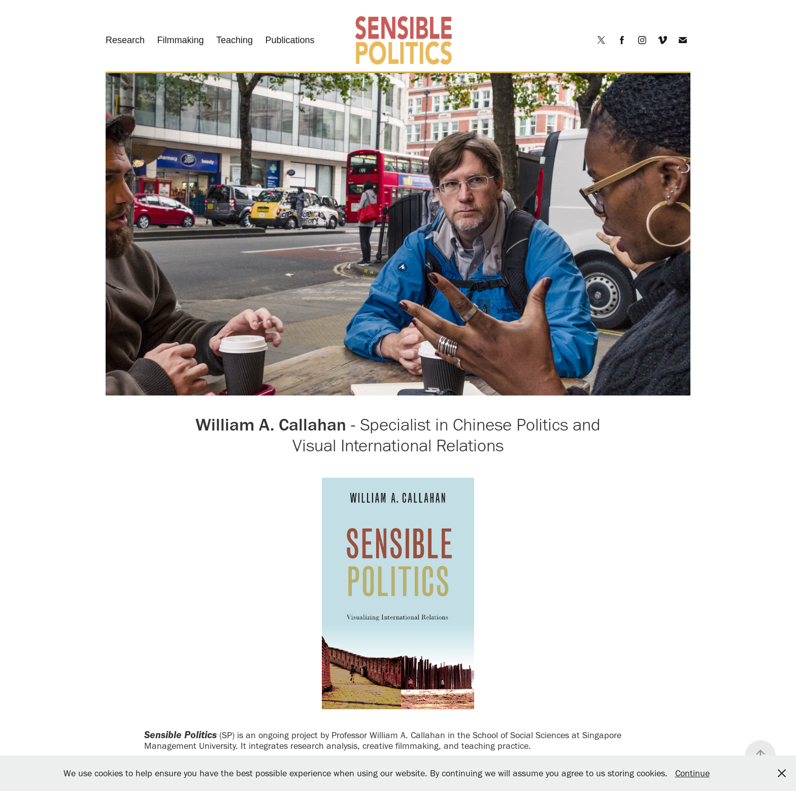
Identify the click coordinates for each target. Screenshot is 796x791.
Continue (692, 773)
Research (125, 40)
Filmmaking (180, 40)
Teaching (234, 40)
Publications (289, 40)
